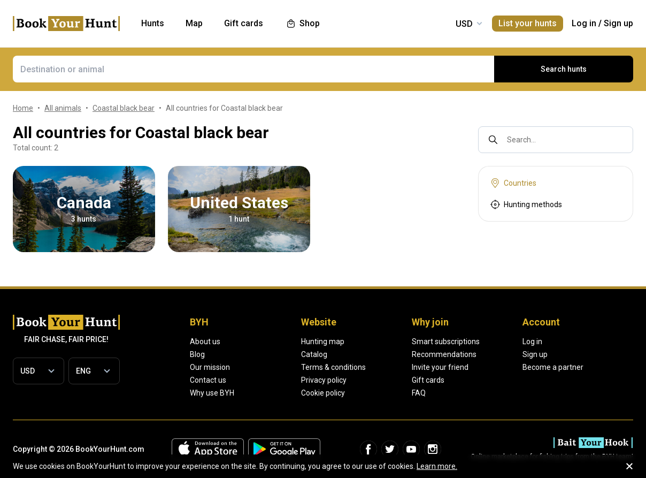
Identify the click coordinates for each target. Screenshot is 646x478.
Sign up (618, 23)
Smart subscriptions (446, 341)
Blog (197, 354)
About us (205, 341)
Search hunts (564, 69)
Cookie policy (323, 393)
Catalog (314, 354)
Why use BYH (212, 393)
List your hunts (527, 23)
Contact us (208, 380)
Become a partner (552, 367)
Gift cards (428, 380)
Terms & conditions (333, 367)
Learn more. (437, 466)
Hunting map (322, 341)
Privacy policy (324, 380)
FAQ (419, 393)
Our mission (210, 367)
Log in (584, 23)
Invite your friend (440, 367)
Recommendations (444, 354)
